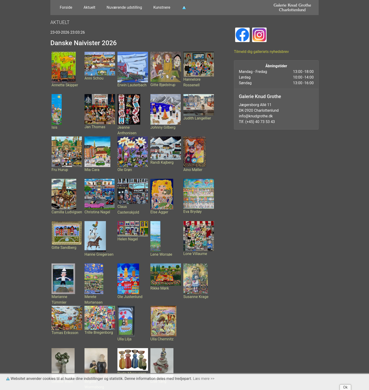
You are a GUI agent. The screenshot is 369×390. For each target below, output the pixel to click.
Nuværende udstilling (124, 7)
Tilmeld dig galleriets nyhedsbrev (261, 51)
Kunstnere (161, 7)
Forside (66, 7)
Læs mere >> (203, 378)
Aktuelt (89, 7)
